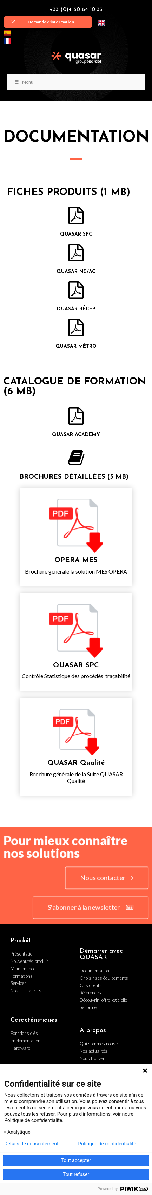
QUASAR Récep (76, 309)
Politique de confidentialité (107, 1143)
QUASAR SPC (76, 234)
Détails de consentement (31, 1143)
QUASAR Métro (76, 346)
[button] (48, 22)
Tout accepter (76, 1160)
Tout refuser (76, 1174)
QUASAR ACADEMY (76, 435)
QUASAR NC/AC (76, 271)
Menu (23, 82)
